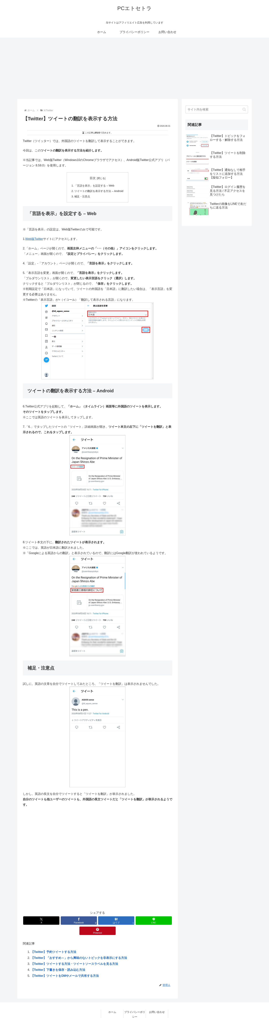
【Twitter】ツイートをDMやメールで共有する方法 (65, 965)
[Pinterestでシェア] (148, 920)
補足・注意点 (82, 196)
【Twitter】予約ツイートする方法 (53, 941)
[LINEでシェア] (122, 920)
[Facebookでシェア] (72, 920)
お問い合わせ (157, 1001)
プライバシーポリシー (134, 1004)
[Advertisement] (134, 68)
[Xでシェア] (47, 920)
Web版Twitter (34, 238)
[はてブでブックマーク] (97, 920)
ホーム (112, 1001)
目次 (93, 178)
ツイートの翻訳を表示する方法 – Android (98, 191)
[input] (216, 109)
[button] (244, 109)
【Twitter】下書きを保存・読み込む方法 (58, 959)
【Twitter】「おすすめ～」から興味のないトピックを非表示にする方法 (79, 947)
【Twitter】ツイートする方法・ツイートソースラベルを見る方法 (74, 953)
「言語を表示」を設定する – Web (94, 185)
